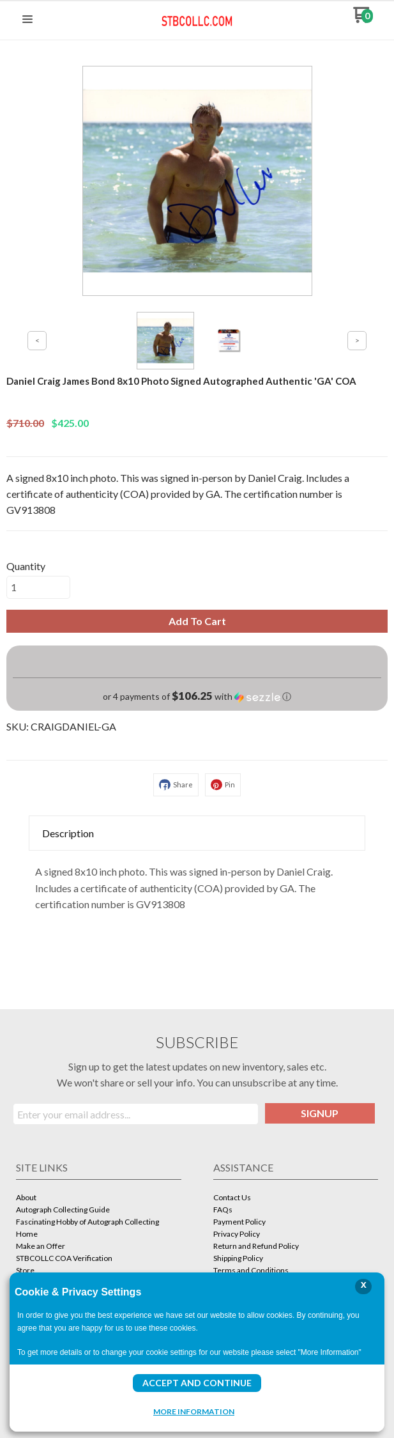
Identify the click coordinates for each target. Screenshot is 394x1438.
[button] (27, 20)
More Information (193, 1411)
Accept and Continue (197, 1382)
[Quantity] (38, 587)
